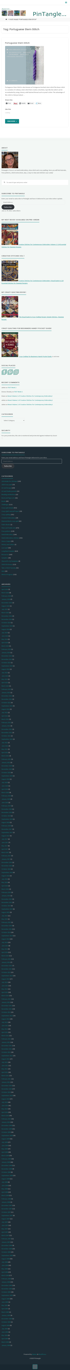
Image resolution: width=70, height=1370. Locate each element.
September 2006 (7, 1255)
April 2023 (5, 683)
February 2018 (6, 826)
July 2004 (5, 1329)
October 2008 (6, 1172)
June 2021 (5, 746)
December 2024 (7, 616)
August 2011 (6, 1059)
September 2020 (7, 776)
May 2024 (5, 639)
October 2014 (6, 932)
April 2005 (5, 1309)
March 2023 (5, 686)
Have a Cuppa (6, 541)
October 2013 (6, 972)
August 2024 (6, 629)
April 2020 (5, 789)
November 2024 (7, 619)
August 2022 (6, 709)
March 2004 (5, 1342)
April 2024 (5, 643)
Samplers (5, 558)
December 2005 (7, 1285)
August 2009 (6, 1139)
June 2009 (5, 1145)
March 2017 (5, 852)
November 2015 (7, 902)
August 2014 (6, 939)
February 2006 (6, 1279)
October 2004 (6, 1322)
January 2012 (6, 1042)
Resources (5, 555)
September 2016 (7, 872)
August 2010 (6, 1099)
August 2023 (6, 669)
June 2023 (5, 676)
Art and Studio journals (9, 491)
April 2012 (5, 1032)
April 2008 (5, 1192)
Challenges (5, 505)
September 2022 (7, 706)
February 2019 (6, 806)
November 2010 (7, 1089)
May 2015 (5, 919)
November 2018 (7, 812)
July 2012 (5, 1022)
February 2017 (6, 856)
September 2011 (7, 1056)
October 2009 (6, 1132)
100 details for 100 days (9, 481)
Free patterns (6, 531)
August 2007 (6, 1219)
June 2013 (5, 986)
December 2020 (7, 766)
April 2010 (5, 1112)
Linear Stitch (24, 54)
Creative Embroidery (8, 518)
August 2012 (6, 1019)
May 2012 (5, 1029)
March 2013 (5, 996)
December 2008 (7, 1165)
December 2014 (7, 926)
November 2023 (7, 659)
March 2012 (5, 1036)
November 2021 (7, 733)
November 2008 (7, 1169)
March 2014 (5, 956)
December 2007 (7, 1205)
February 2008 (6, 1199)
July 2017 (5, 839)
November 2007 (7, 1209)
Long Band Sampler (8, 551)
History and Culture (8, 544)
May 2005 (5, 1305)
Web (3, 571)
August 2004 (6, 1325)
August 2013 (6, 979)
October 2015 (6, 906)
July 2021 (5, 743)
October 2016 (6, 869)
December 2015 (7, 899)
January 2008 (6, 1202)
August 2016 (6, 876)
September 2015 (7, 909)
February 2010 (6, 1119)
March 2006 (5, 1275)
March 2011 (5, 1076)
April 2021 (5, 752)
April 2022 (5, 716)
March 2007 (5, 1235)
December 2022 (7, 696)
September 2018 (7, 819)
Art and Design (6, 488)
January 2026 (6, 599)
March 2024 (5, 646)
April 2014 (5, 952)
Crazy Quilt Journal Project (10, 511)
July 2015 (5, 916)
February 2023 (6, 689)
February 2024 (6, 649)
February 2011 (6, 1079)
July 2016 (5, 879)
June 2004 (5, 1332)
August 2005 (6, 1299)
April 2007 (5, 1232)
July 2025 (5, 609)
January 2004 (6, 1345)
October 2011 (6, 1052)
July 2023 (5, 673)
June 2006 (5, 1265)
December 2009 (7, 1125)
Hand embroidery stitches (18, 50)
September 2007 (7, 1215)
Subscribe (8, 207)
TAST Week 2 (12, 388)
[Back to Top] (35, 1366)
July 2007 (5, 1222)
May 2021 (5, 749)
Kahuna (34, 1354)
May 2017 (5, 846)
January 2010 (6, 1122)
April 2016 (5, 886)
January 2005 (6, 1315)
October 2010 (6, 1092)
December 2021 (7, 729)
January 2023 (6, 693)
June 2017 (5, 842)
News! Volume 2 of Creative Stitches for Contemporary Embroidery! (30, 396)
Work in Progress (7, 574)
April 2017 (5, 849)
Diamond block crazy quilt (10, 521)
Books (4, 501)
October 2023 (6, 663)
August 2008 (6, 1179)
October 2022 (6, 703)
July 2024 (5, 633)
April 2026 (5, 589)
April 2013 (5, 992)
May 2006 (5, 1269)
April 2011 (5, 1072)
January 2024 (6, 653)
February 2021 (6, 759)
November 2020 (7, 769)
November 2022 (7, 699)
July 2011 (5, 1062)
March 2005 (5, 1312)
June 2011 (5, 1066)
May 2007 (5, 1229)
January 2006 (6, 1282)
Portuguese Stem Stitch (17, 43)
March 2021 (5, 756)
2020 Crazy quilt (7, 485)
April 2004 (5, 1339)
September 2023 (7, 666)
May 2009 (5, 1149)
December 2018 (7, 809)
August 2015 (6, 912)
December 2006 (7, 1245)
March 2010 (5, 1116)
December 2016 (7, 862)
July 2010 (5, 1102)
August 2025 (6, 606)
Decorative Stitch (15, 52)
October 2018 (6, 816)
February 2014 (6, 959)
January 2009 (6, 1162)
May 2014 (5, 949)
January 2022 (6, 726)
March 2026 (5, 593)
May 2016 (5, 882)
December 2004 (7, 1319)
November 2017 (7, 829)
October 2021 (6, 736)
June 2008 (5, 1185)
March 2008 (5, 1195)
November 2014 (7, 929)
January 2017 (6, 859)
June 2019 (5, 802)
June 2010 (5, 1106)
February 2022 (6, 722)
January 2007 (6, 1242)
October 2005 (6, 1292)
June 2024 (5, 636)
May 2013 (5, 989)
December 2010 (7, 1086)
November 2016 (7, 866)
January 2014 (6, 962)
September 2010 (7, 1095)
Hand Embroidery (7, 534)
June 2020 (5, 786)
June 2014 (5, 946)
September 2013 (7, 976)
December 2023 (7, 656)
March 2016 (5, 889)
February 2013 (6, 999)
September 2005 (7, 1295)
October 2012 (6, 1012)
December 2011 (7, 1046)
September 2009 (7, 1135)
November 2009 (7, 1129)
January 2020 (6, 799)
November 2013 (7, 969)
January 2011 (6, 1082)
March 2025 (5, 613)
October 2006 (6, 1252)
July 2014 (5, 942)
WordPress (42, 1354)
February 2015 (6, 922)
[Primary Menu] (66, 2)
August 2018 (6, 822)
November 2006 (7, 1249)
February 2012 (6, 1039)
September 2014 (7, 936)
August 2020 (6, 779)
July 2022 (5, 712)
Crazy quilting (6, 515)
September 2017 (7, 832)
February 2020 (6, 796)
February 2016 (6, 892)
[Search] (4, 182)
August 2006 (6, 1259)
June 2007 (5, 1225)
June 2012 (5, 1026)
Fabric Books (6, 525)
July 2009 (5, 1142)
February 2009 (6, 1159)
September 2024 (7, 626)
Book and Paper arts (8, 498)
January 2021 (6, 762)
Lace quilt (5, 548)
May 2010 (5, 1109)
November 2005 (7, 1289)
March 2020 (5, 792)
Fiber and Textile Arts (9, 528)
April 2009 (5, 1152)
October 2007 (6, 1212)
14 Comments (13, 81)
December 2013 (7, 966)
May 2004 (5, 1335)
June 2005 (5, 1302)
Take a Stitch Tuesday (9, 568)
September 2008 (7, 1175)
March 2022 (5, 719)
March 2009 (5, 1156)
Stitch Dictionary (7, 564)
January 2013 (6, 1002)
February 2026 (6, 596)
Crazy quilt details (7, 508)
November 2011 (7, 1049)
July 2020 (5, 782)
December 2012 (7, 1006)
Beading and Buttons (8, 494)
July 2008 (5, 1182)
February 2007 (6, 1239)
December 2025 (7, 603)
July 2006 (5, 1262)
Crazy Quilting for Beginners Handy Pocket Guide (35, 356)
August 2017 (6, 836)
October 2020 (6, 773)
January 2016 (6, 896)
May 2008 (5, 1189)
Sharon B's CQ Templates (10, 561)
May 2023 (5, 679)
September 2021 (7, 739)
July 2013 (5, 982)
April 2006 (5, 1272)
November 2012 (7, 1009)
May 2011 (5, 1069)
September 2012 (7, 1016)
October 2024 (6, 623)
